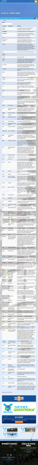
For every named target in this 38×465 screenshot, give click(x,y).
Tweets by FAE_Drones (6, 425)
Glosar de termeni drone (14, 18)
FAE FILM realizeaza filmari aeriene (10, 432)
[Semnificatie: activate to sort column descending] (12, 26)
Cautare (10, 445)
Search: (7, 23)
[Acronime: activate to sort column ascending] (5, 26)
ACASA (2, 18)
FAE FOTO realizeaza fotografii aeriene (28, 432)
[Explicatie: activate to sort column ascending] (26, 26)
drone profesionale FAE (22, 420)
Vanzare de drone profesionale (10, 437)
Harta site (10, 446)
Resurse (6, 18)
